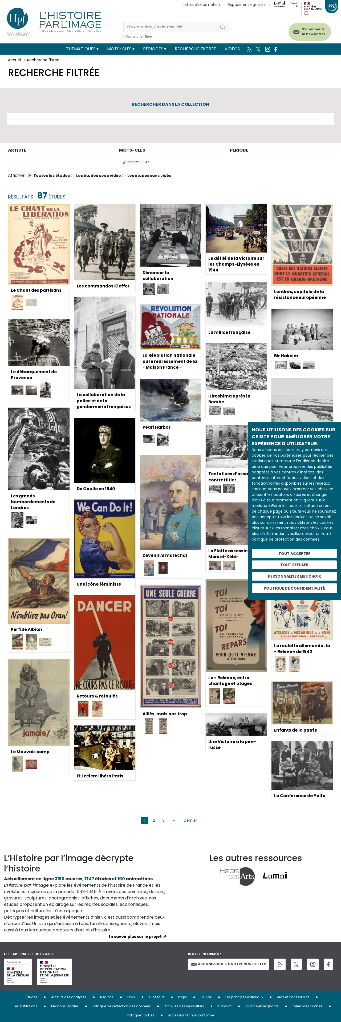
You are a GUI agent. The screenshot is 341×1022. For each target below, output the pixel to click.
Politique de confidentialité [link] (294, 588)
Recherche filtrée (195, 49)
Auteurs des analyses (68, 997)
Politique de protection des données (121, 1006)
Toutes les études (51, 175)
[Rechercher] (169, 27)
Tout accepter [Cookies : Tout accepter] (294, 553)
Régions (106, 997)
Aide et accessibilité (293, 997)
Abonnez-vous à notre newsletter (228, 964)
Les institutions (25, 1006)
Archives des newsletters (184, 1006)
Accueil (15, 60)
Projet (182, 997)
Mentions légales (65, 1006)
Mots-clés (119, 49)
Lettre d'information (201, 4)
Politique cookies (140, 1015)
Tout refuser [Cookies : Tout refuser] (294, 564)
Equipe (206, 997)
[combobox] (59, 162)
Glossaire (156, 997)
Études (31, 997)
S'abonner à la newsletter (311, 31)
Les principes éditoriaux (244, 997)
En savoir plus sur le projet (135, 936)
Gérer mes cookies (307, 1006)
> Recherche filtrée (137, 36)
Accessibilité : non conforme (191, 1015)
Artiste (17, 150)
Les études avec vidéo (98, 175)
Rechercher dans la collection (170, 104)
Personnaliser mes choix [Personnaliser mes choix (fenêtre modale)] (294, 576)
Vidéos (232, 49)
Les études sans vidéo (149, 175)
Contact (225, 1006)
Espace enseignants (247, 4)
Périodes (153, 49)
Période (239, 150)
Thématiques (81, 49)
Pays (131, 997)
